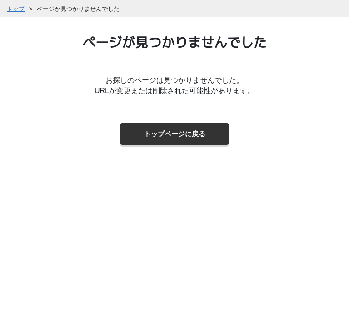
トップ (16, 8)
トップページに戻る (174, 134)
